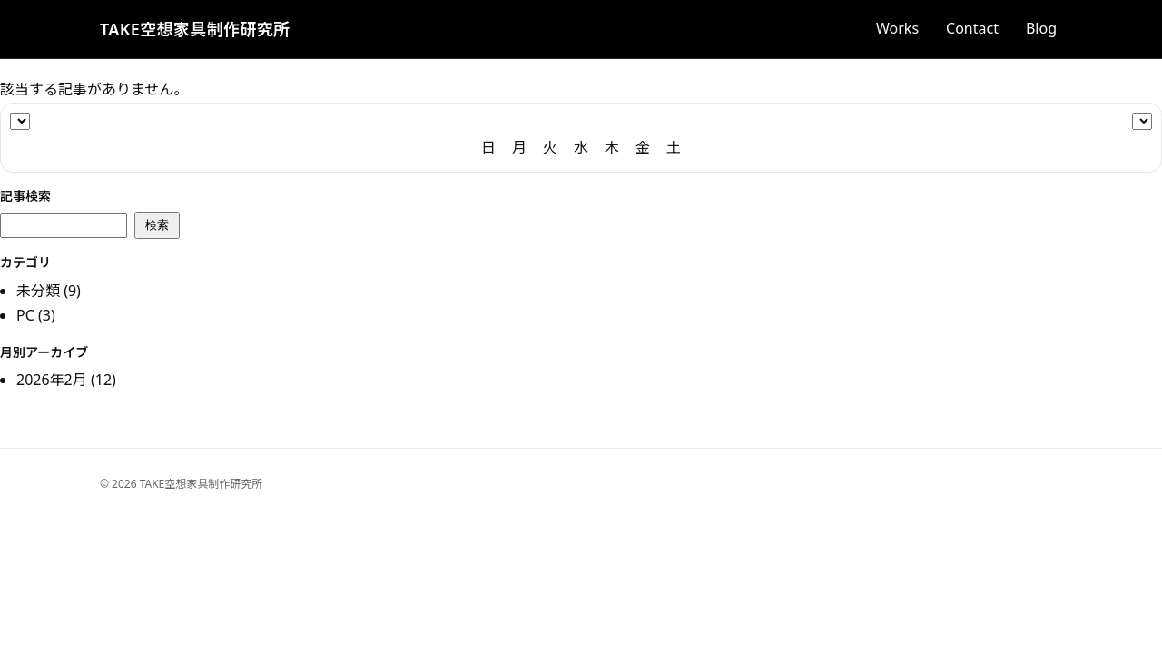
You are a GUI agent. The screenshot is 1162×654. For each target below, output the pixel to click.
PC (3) (35, 315)
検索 (157, 225)
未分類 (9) (48, 291)
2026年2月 (51, 380)
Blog (1041, 28)
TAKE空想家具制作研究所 (195, 29)
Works (897, 28)
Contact (972, 28)
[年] (20, 121)
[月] (1142, 121)
